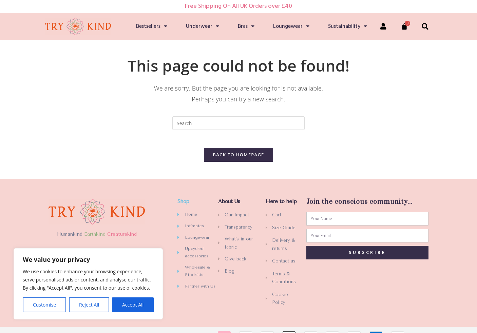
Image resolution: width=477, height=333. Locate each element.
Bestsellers (151, 26)
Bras (246, 26)
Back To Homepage (238, 157)
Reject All (89, 304)
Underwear (202, 26)
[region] (88, 283)
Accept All (133, 304)
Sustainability (347, 26)
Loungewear (291, 26)
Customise (44, 304)
